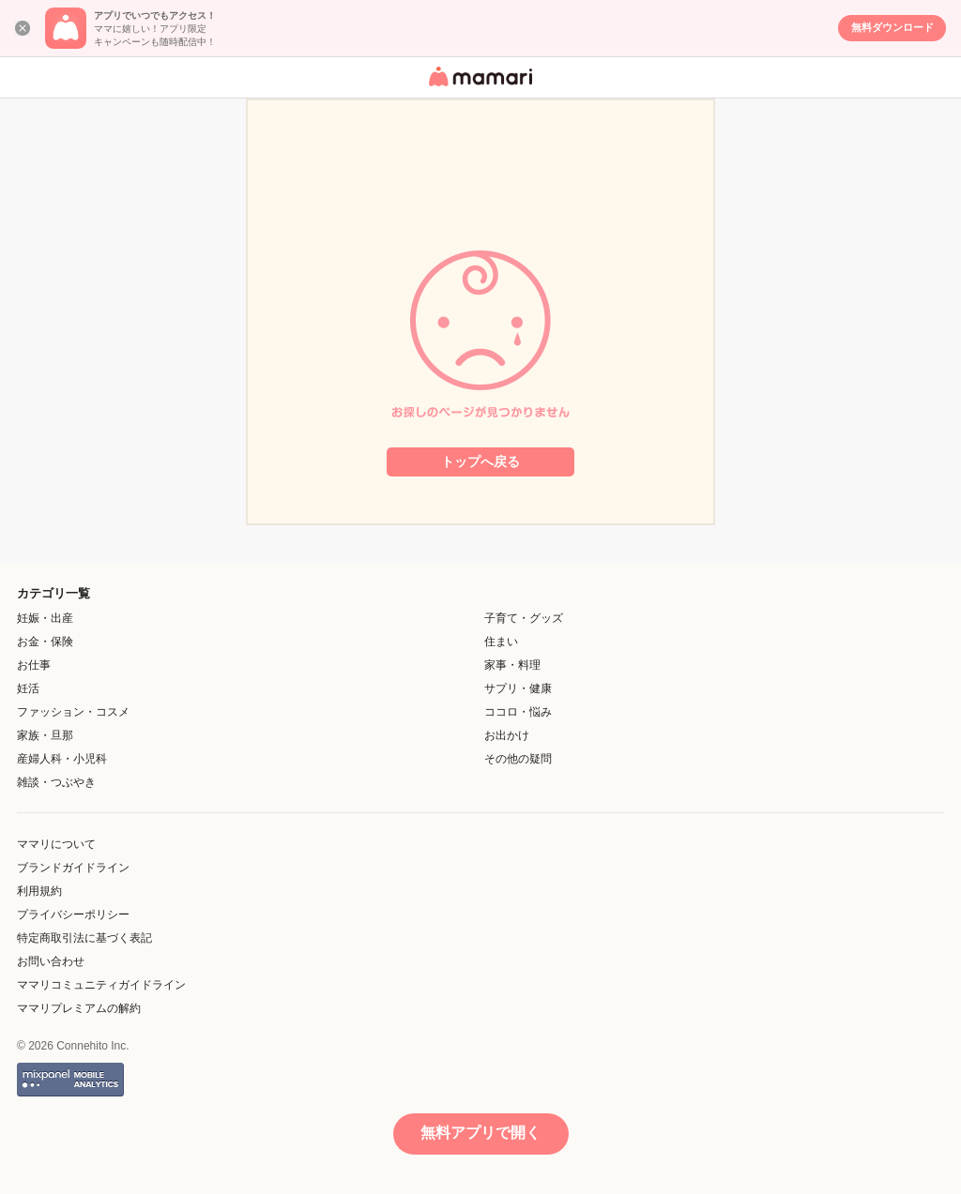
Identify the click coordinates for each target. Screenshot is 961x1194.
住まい (501, 641)
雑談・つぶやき (56, 782)
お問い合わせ (50, 961)
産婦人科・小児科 (62, 758)
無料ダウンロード (892, 27)
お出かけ (506, 735)
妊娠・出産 (45, 618)
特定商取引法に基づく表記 (84, 938)
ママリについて (56, 844)
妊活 (28, 688)
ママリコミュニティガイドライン (101, 984)
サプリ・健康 (518, 688)
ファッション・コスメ (73, 711)
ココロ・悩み (518, 711)
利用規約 (39, 891)
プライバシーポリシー (73, 914)
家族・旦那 (45, 735)
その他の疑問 (518, 758)
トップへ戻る (480, 461)
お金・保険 (45, 641)
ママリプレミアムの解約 (79, 1008)
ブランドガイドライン (73, 867)
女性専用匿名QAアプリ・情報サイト (477, 87)
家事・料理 (512, 665)
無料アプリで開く (480, 1133)
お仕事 (34, 665)
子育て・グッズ (523, 618)
